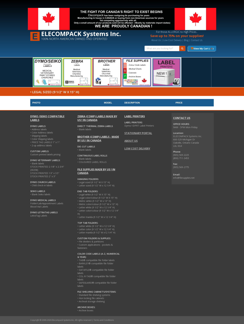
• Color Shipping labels (41, 139)
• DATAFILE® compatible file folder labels (95, 271)
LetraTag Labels (38, 215)
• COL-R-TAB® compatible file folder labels (96, 278)
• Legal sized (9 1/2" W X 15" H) (93, 182)
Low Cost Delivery (172, 40)
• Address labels (38, 129)
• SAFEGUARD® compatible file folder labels (97, 284)
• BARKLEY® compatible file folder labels (95, 265)
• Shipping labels (38, 135)
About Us (156, 40)
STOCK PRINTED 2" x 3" (43, 176)
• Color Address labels (41, 132)
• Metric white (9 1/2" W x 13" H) (94, 200)
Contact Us (196, 40)
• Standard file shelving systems (93, 294)
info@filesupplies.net (184, 177)
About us (131, 141)
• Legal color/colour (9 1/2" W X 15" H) (97, 197)
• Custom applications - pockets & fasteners (95, 246)
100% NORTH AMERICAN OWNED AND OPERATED (74, 39)
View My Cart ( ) (202, 48)
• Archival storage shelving (91, 301)
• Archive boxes (85, 310)
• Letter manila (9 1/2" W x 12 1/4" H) (96, 217)
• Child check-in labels (41, 185)
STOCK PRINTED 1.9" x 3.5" (44, 173)
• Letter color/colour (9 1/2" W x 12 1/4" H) (98, 212)
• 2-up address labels (41, 145)
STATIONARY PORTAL (138, 133)
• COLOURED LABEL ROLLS (92, 162)
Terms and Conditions (104, 320)
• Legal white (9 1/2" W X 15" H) (93, 194)
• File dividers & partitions (90, 241)
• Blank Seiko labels (40, 194)
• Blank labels (37, 163)
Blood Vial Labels (39, 206)
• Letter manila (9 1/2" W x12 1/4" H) (96, 232)
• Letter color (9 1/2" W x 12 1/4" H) (95, 229)
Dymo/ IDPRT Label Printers (139, 125)
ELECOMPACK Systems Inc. (81, 33)
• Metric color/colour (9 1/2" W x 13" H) (97, 204)
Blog (186, 40)
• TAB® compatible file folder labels (96, 260)
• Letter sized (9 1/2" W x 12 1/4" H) (95, 185)
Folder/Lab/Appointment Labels (46, 203)
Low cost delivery (137, 148)
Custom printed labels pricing (45, 154)
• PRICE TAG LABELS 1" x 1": (45, 142)
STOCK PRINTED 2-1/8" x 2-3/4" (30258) (47, 168)
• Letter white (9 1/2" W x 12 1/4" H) (96, 207)
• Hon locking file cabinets (90, 298)
